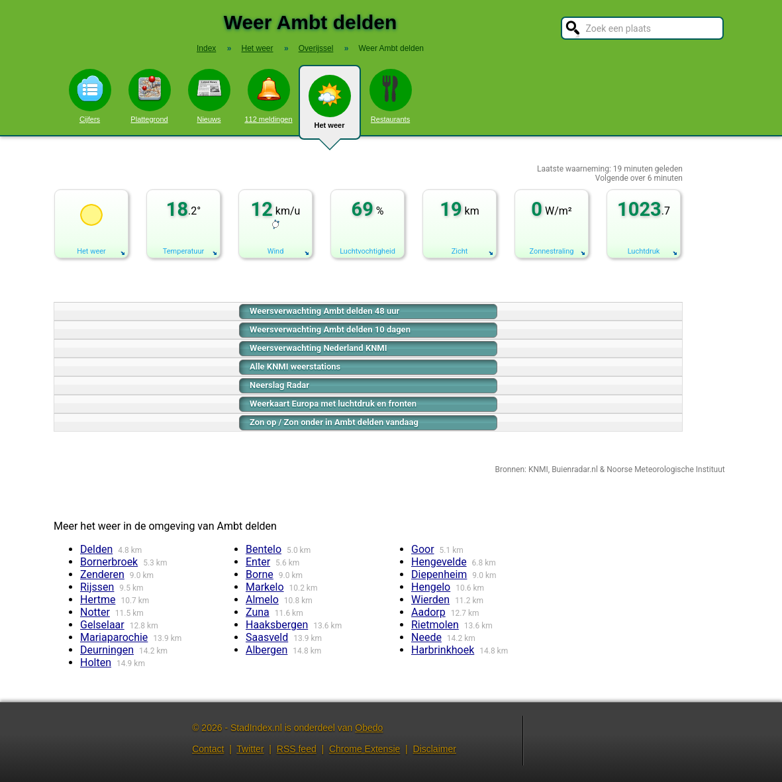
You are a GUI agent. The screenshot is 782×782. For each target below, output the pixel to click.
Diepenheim (439, 574)
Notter (95, 612)
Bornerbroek (109, 562)
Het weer (330, 107)
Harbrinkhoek (442, 650)
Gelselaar (102, 624)
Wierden (430, 599)
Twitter (250, 749)
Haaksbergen (277, 624)
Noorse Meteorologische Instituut (665, 469)
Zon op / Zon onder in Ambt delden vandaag (334, 422)
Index (206, 48)
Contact (208, 749)
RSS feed (297, 749)
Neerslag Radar (279, 385)
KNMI (538, 469)
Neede (426, 637)
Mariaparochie (114, 637)
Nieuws (209, 96)
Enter (258, 562)
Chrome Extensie (364, 749)
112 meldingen (268, 96)
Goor (422, 549)
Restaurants (390, 96)
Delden (96, 549)
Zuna (257, 612)
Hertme (97, 599)
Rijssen (97, 587)
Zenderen (102, 574)
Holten (95, 662)
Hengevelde (439, 562)
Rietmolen (435, 624)
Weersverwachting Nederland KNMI (318, 348)
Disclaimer (434, 749)
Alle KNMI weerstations (295, 366)
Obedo (369, 727)
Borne (259, 574)
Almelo (262, 599)
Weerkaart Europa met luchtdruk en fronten (333, 404)
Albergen (266, 650)
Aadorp (428, 612)
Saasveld (267, 637)
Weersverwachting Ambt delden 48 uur (324, 311)
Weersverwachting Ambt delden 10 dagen (330, 329)
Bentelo (263, 549)
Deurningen (107, 650)
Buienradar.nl (575, 469)
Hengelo (430, 587)
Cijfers (90, 96)
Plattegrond (149, 96)
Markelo (265, 587)
